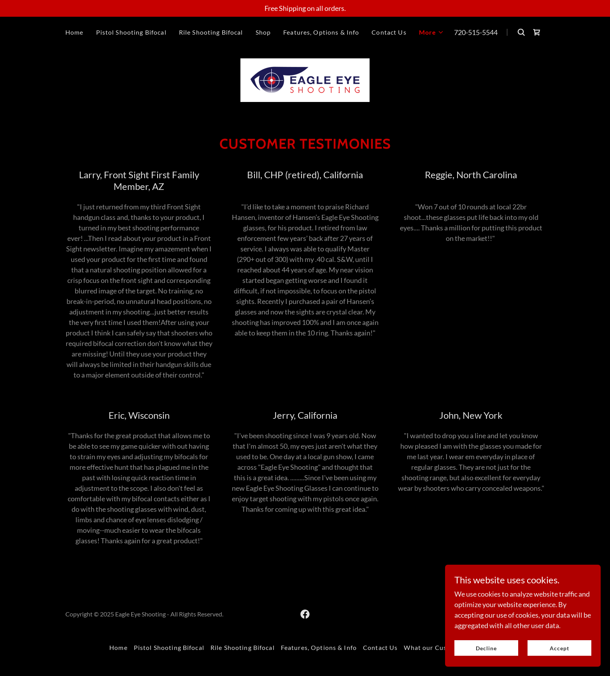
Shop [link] (263, 32)
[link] (537, 32)
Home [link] (74, 32)
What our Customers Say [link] (442, 647)
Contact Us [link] (389, 32)
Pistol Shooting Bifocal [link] (131, 32)
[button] (431, 32)
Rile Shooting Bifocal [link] (211, 32)
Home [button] (118, 647)
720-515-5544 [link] (476, 32)
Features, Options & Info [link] (321, 32)
